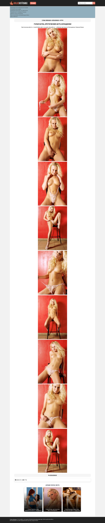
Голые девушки (13, 519)
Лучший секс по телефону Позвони (18, 12)
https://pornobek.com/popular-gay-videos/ (19, 15)
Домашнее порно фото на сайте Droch (19, 10)
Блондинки (53, 475)
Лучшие (33, 3)
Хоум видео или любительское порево (19, 7)
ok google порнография (15, 9)
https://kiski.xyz (14, 16)
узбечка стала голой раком (16, 13)
